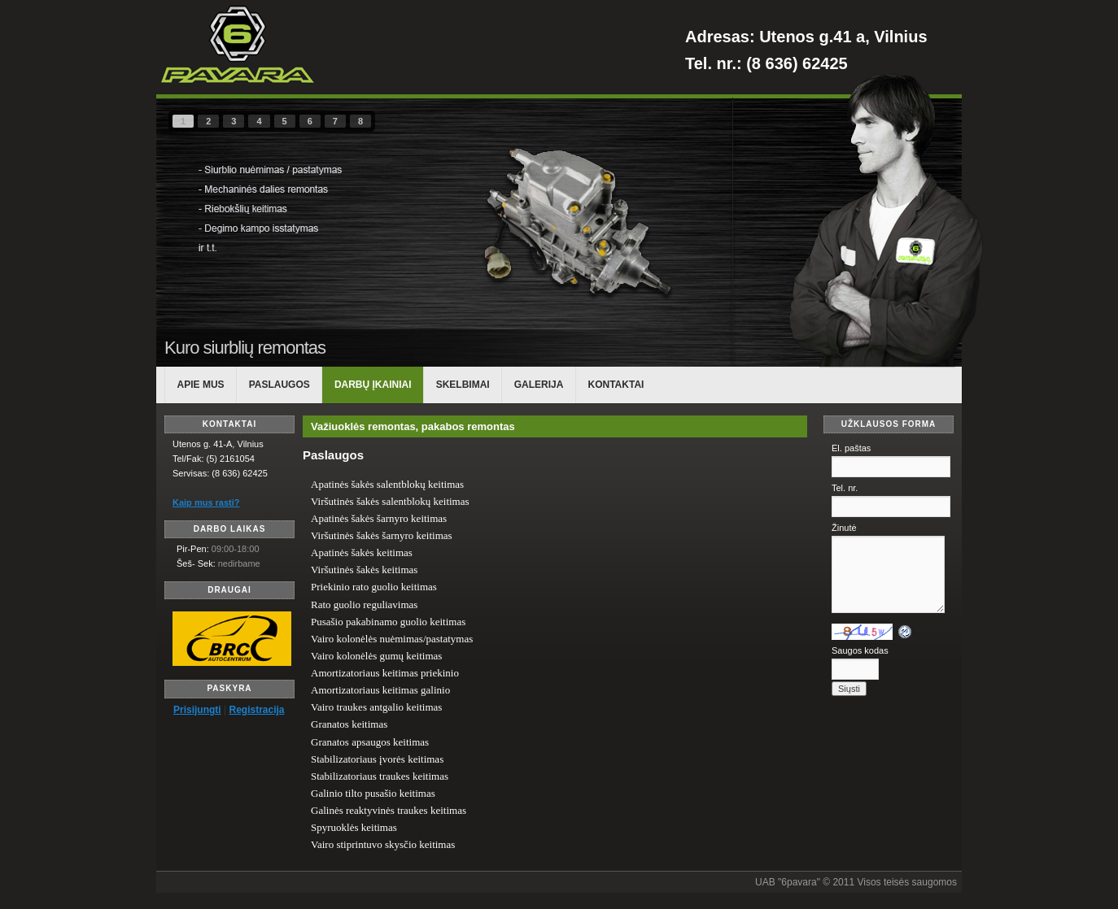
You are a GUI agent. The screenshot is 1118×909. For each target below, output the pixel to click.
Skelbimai (463, 384)
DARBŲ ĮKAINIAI (373, 384)
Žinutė (844, 528)
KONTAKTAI (616, 384)
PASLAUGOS (279, 384)
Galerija (539, 384)
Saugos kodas (860, 650)
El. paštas (851, 448)
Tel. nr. (845, 488)
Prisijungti (197, 709)
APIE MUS (201, 384)
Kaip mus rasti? (206, 502)
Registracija (256, 709)
